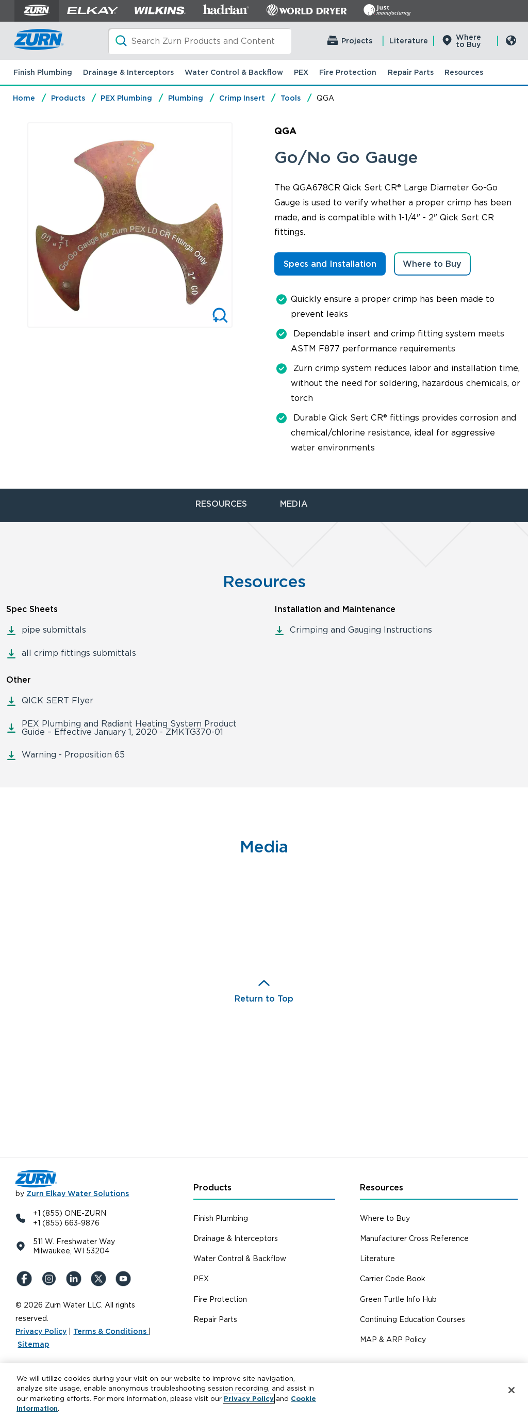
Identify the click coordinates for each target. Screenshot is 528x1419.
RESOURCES (221, 504)
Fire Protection (347, 72)
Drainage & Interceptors (128, 72)
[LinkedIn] (75, 1278)
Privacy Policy (41, 1331)
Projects (356, 41)
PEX (301, 72)
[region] (264, 1391)
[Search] (199, 41)
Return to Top (264, 999)
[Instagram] (50, 1278)
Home (24, 98)
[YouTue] (124, 1278)
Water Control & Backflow (234, 72)
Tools (290, 98)
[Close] (511, 1390)
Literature (408, 41)
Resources (463, 72)
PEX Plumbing (126, 98)
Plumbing (185, 98)
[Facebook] (25, 1278)
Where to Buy (468, 41)
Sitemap (33, 1344)
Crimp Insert (242, 98)
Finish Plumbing (42, 72)
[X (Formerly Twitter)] (100, 1278)
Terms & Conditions (110, 1331)
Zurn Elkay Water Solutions (77, 1193)
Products (68, 98)
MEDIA (294, 504)
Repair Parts (411, 72)
